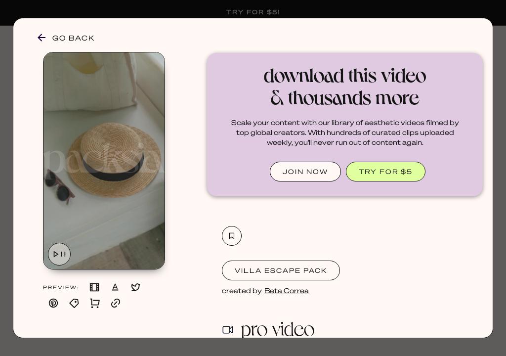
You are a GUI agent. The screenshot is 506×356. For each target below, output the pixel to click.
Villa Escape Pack (281, 270)
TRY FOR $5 (386, 171)
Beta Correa (286, 290)
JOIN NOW (305, 171)
